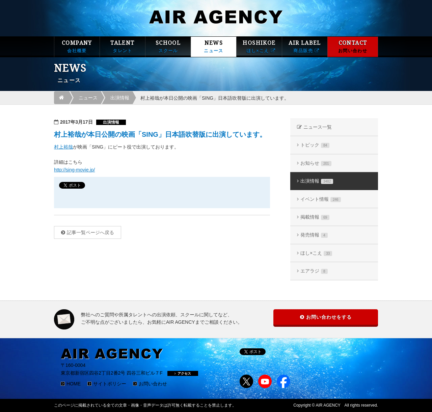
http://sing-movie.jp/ (74, 169)
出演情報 (119, 97)
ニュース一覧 (317, 127)
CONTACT (353, 46)
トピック (314, 145)
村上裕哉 (63, 147)
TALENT (122, 46)
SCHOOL (168, 46)
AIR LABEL (304, 46)
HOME (73, 383)
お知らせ (315, 163)
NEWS (213, 46)
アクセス (182, 373)
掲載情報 (314, 217)
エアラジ (314, 271)
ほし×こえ (316, 253)
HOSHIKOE (259, 46)
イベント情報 (320, 199)
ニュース (88, 97)
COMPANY (77, 46)
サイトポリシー (109, 383)
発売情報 (314, 235)
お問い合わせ (153, 383)
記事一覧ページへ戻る (90, 232)
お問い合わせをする (329, 317)
